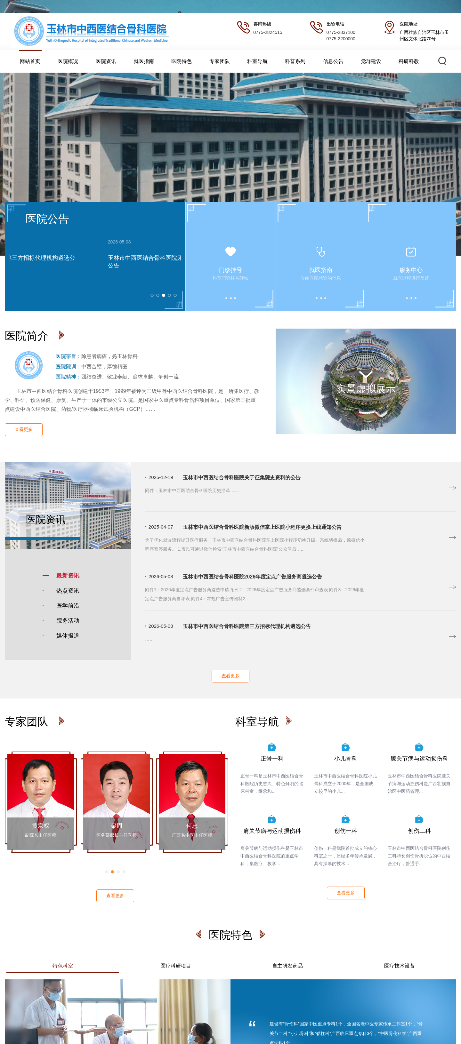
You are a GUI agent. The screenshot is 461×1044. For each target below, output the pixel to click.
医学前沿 (67, 605)
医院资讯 (106, 61)
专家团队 (219, 61)
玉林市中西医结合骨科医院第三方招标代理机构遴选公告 (247, 626)
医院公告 (47, 219)
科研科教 (409, 61)
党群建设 (371, 61)
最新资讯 (67, 575)
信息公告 (333, 61)
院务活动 (67, 621)
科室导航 (257, 61)
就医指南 (143, 61)
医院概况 (68, 61)
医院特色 (181, 61)
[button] (106, 871)
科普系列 (295, 61)
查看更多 (24, 429)
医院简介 (28, 336)
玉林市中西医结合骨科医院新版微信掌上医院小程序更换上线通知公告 (262, 527)
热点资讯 (67, 590)
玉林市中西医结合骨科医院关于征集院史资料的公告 (242, 477)
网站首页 (30, 61)
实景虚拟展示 (366, 380)
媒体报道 (67, 636)
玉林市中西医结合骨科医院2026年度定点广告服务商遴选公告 (252, 576)
